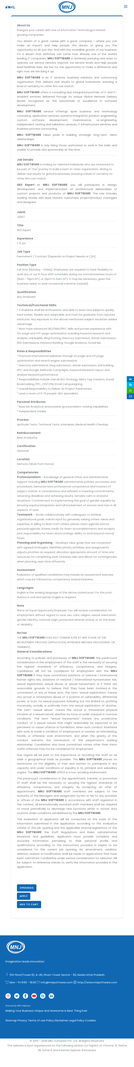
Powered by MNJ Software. (18, 1005)
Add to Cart (29, 904)
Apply (24, 896)
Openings (27, 888)
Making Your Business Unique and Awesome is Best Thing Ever (46, 1011)
